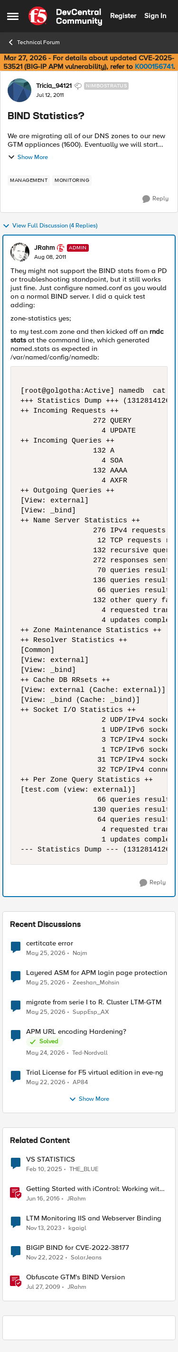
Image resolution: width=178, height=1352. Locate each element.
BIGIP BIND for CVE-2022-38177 (77, 1248)
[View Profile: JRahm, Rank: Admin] (19, 252)
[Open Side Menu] (12, 16)
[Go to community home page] (65, 16)
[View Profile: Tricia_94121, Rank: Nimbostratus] (19, 90)
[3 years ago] (45, 1258)
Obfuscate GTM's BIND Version (75, 1277)
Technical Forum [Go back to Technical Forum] (33, 42)
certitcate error (49, 943)
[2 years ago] (43, 1228)
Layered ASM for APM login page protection (96, 973)
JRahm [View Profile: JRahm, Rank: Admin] (44, 248)
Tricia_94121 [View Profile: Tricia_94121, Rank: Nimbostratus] (54, 86)
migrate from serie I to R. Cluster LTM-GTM (93, 1002)
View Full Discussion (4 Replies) (49, 226)
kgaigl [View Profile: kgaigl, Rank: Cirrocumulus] (77, 1228)
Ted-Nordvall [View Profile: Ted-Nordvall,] (90, 1053)
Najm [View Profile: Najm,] (80, 952)
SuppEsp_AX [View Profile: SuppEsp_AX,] (91, 1012)
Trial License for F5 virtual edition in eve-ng (94, 1072)
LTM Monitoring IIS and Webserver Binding (93, 1218)
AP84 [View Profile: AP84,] (80, 1082)
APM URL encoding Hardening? (76, 1032)
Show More (28, 157)
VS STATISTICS (50, 1159)
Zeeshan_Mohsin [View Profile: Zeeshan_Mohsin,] (96, 982)
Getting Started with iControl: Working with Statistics (94, 1189)
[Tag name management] (29, 180)
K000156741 (154, 66)
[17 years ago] (43, 1287)
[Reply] (155, 199)
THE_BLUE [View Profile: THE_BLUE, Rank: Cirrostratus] (83, 1169)
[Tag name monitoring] (72, 180)
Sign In (155, 15)
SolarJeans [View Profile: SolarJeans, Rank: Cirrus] (86, 1257)
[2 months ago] (46, 953)
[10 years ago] (43, 1199)
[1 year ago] (44, 1169)
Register (123, 15)
